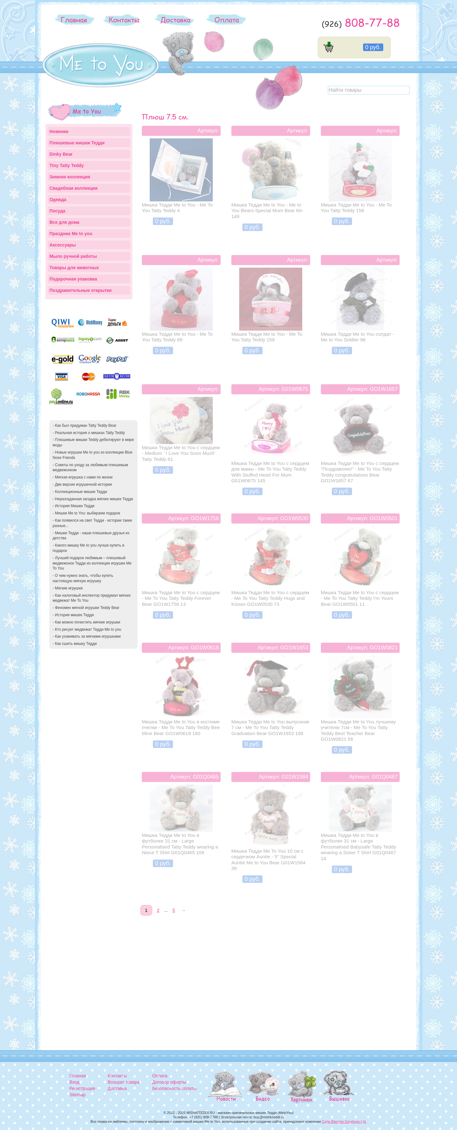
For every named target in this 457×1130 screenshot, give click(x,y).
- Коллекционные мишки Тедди (80, 492)
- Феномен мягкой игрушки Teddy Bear (86, 608)
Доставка (175, 19)
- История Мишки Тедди (74, 506)
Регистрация (82, 1088)
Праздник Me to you (70, 233)
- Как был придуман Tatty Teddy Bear (84, 425)
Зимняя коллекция (69, 176)
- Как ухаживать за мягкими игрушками (87, 636)
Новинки (58, 131)
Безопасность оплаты (174, 1088)
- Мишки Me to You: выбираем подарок (86, 513)
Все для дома (64, 222)
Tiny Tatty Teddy (66, 165)
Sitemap (77, 1094)
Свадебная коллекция (73, 188)
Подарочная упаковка (73, 278)
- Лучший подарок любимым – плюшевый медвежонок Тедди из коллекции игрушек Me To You (92, 563)
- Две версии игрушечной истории (82, 484)
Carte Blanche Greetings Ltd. (344, 1121)
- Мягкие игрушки (68, 588)
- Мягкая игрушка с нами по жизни (83, 477)
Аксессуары (62, 244)
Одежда (58, 199)
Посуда (57, 210)
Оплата (227, 19)
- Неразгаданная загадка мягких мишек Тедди (93, 499)
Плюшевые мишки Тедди (77, 142)
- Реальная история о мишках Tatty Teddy (89, 433)
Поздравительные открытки (80, 290)
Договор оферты (169, 1082)
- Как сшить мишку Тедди (75, 643)
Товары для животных (74, 267)
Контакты (124, 19)
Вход (74, 1082)
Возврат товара (124, 1082)
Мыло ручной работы (73, 256)
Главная (73, 19)
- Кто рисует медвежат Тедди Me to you (87, 629)
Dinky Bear (60, 154)
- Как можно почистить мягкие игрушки (86, 622)
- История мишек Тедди (73, 615)
